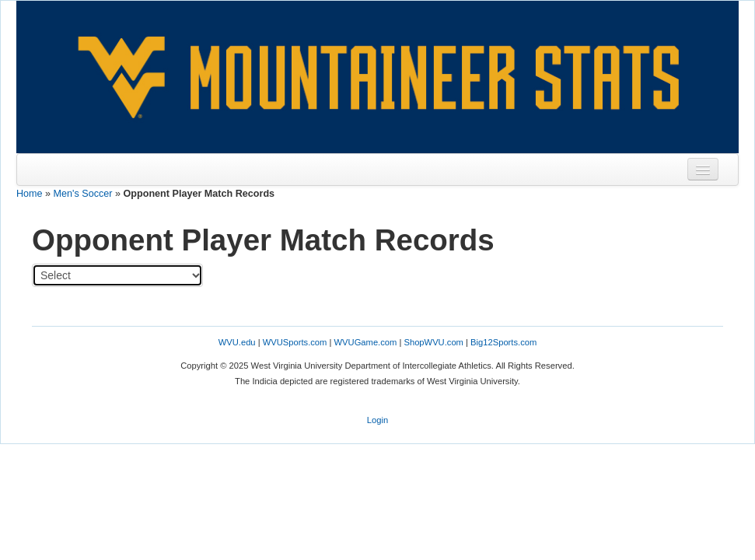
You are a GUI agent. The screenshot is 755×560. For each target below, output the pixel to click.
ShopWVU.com (433, 342)
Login (377, 420)
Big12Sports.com (503, 342)
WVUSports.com (295, 342)
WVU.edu (237, 342)
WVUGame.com (365, 342)
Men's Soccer (83, 193)
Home (29, 193)
